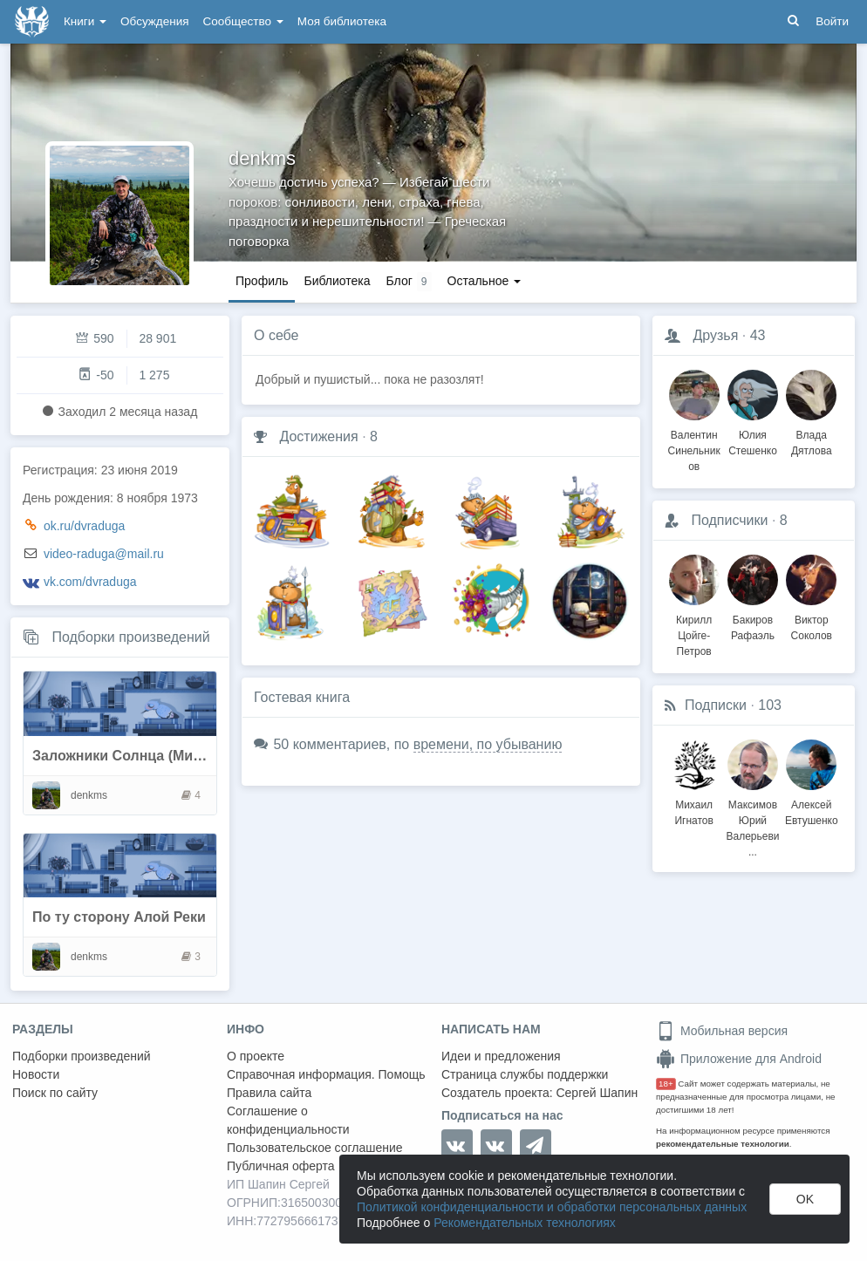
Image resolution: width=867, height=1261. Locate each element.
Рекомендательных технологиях (525, 1223)
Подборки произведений (130, 637)
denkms (262, 158)
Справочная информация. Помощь (326, 1074)
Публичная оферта (281, 1166)
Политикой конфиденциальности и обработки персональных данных (552, 1207)
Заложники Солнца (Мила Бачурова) (158, 755)
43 (758, 335)
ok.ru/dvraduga (84, 526)
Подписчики (729, 520)
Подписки (716, 705)
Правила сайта (269, 1093)
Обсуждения (154, 21)
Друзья (715, 335)
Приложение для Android (739, 1058)
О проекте (255, 1056)
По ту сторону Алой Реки (119, 917)
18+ (666, 1083)
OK (805, 1199)
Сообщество (243, 21)
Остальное (484, 281)
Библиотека (337, 281)
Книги (85, 21)
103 (770, 705)
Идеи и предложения (501, 1056)
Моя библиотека (341, 21)
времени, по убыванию (488, 744)
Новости (35, 1074)
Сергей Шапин (597, 1093)
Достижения (318, 436)
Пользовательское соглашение (315, 1148)
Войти (832, 21)
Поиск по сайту (55, 1093)
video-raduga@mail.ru (104, 554)
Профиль (262, 281)
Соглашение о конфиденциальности (288, 1120)
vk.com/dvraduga (90, 582)
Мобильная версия (722, 1030)
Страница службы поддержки (524, 1074)
